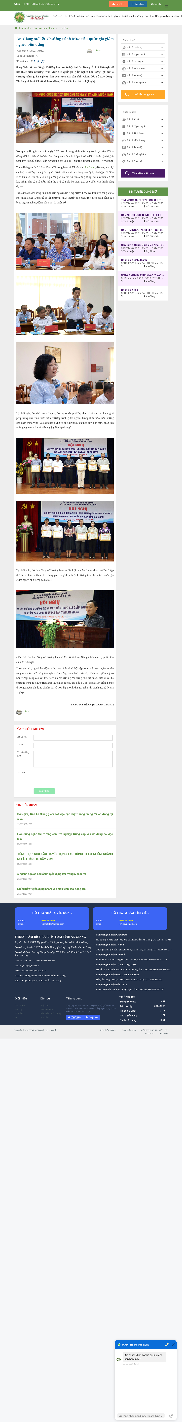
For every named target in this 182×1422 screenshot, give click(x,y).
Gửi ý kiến (44, 791)
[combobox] (143, 48)
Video (17, 1017)
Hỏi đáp (18, 1009)
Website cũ (163, 1033)
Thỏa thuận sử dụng (108, 1030)
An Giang (90, 167)
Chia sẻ (97, 50)
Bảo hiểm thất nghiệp (108, 16)
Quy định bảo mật (128, 1030)
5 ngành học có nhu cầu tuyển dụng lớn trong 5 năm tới (51, 874)
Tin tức (63, 28)
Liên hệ (156, 4)
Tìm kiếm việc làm (143, 173)
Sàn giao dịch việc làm (167, 16)
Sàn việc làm (46, 1009)
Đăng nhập (137, 4)
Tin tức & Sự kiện (74, 16)
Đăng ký (118, 4)
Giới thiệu (58, 16)
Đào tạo (149, 16)
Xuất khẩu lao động (132, 16)
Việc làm (90, 16)
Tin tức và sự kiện (43, 28)
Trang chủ (22, 28)
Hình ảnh (19, 1013)
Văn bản (44, 1017)
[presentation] (59, 777)
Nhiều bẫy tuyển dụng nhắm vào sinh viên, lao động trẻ (51, 889)
